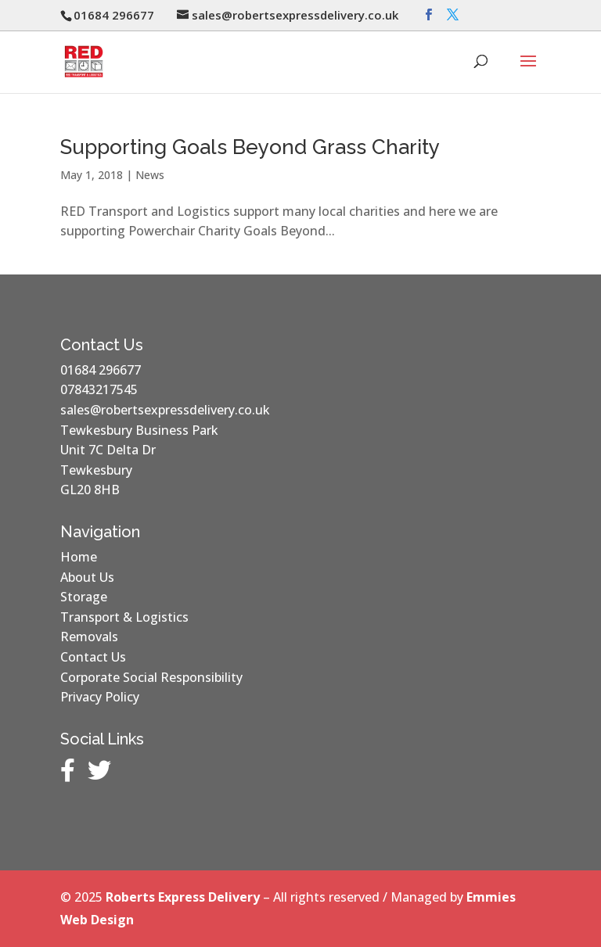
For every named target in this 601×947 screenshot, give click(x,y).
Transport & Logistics (124, 617)
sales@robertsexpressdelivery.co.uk (165, 409)
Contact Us (93, 656)
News (149, 174)
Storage (83, 596)
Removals (89, 636)
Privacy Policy (99, 696)
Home (78, 556)
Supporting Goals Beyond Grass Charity (250, 147)
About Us (87, 577)
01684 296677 (100, 369)
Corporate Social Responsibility (151, 677)
